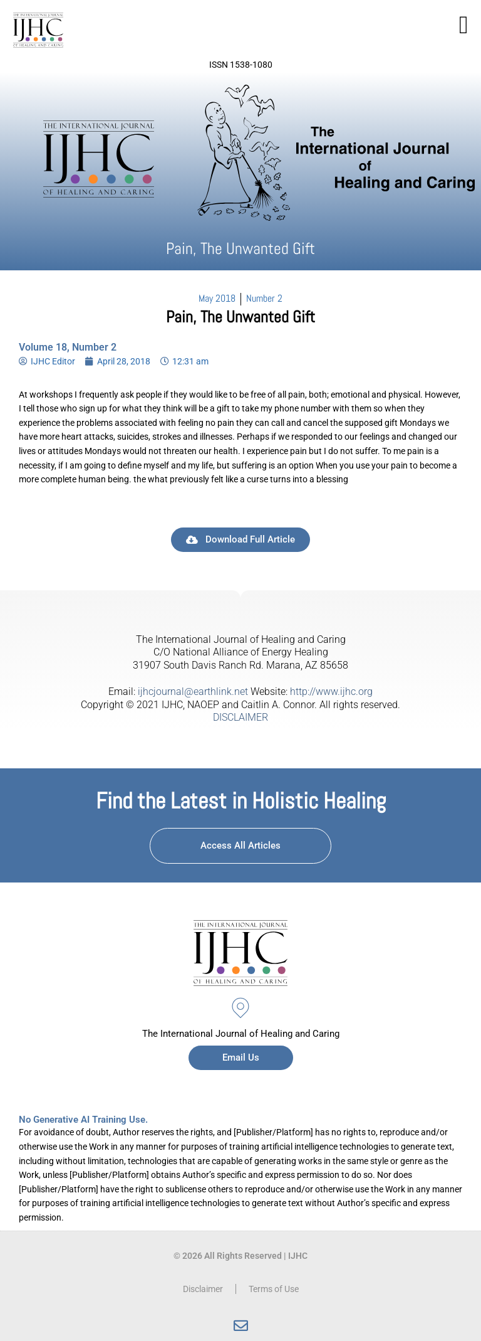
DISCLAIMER (240, 717)
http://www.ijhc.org (331, 691)
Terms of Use (274, 1289)
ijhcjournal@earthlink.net (193, 691)
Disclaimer (203, 1289)
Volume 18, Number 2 (67, 347)
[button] (464, 25)
